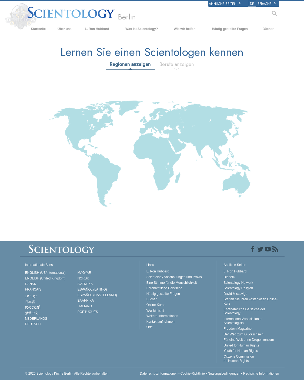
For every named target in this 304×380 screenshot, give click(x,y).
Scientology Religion (238, 288)
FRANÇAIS (33, 289)
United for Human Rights (241, 345)
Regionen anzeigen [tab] (130, 64)
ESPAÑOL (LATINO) (92, 289)
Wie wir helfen (185, 29)
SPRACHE (262, 3)
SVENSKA (85, 284)
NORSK (83, 278)
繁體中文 (31, 313)
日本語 (30, 302)
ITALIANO (85, 306)
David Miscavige (235, 294)
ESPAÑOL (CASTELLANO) (97, 295)
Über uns (65, 29)
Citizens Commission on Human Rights (238, 359)
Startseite (38, 29)
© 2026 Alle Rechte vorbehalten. (67, 373)
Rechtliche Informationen (261, 373)
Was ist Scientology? (141, 29)
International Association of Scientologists (242, 321)
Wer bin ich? (155, 310)
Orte (149, 327)
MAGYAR (84, 273)
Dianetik (229, 277)
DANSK (30, 284)
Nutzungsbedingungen (224, 373)
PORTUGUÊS (88, 312)
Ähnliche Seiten (224, 3)
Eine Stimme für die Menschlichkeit (171, 283)
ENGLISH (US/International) (45, 273)
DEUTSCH (33, 324)
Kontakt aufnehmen (160, 322)
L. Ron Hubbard (97, 29)
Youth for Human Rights (240, 351)
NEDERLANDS (36, 319)
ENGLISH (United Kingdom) (45, 278)
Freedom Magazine (237, 329)
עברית (31, 296)
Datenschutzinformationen (159, 373)
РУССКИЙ (33, 307)
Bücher (267, 29)
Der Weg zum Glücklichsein (243, 334)
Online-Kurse (155, 305)
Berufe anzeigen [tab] (176, 64)
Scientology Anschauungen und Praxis (174, 277)
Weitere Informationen (162, 316)
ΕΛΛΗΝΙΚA (86, 300)
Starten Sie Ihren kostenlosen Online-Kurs (250, 301)
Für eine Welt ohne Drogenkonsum (248, 340)
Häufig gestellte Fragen (230, 29)
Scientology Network (238, 283)
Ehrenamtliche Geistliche (164, 288)
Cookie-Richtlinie (193, 373)
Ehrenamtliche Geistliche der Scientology (244, 311)
